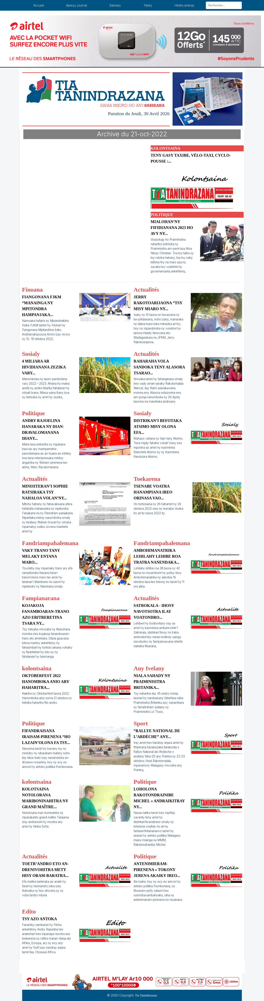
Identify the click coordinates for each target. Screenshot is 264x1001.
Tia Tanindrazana (146, 995)
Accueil (38, 5)
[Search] (224, 5)
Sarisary (115, 5)
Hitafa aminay (185, 5)
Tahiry (147, 5)
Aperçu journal (76, 5)
